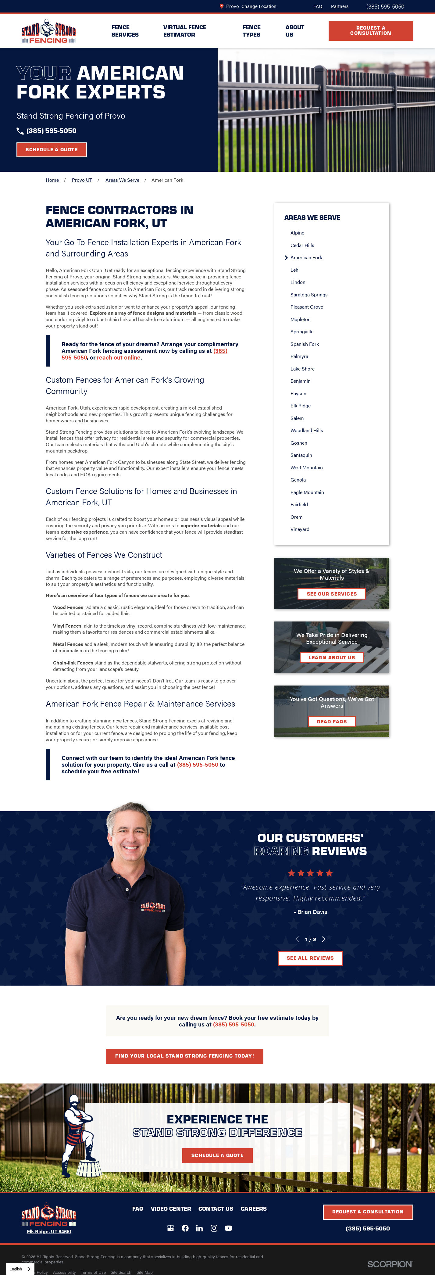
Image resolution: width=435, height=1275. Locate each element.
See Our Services (341, 593)
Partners (339, 6)
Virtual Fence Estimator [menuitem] (184, 30)
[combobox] (20, 1269)
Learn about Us (341, 657)
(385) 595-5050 (385, 6)
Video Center (171, 1208)
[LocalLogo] (49, 31)
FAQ (317, 6)
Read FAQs (341, 721)
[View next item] (328, 939)
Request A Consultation (370, 30)
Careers (254, 1208)
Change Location (258, 6)
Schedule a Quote (52, 149)
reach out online (119, 366)
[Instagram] (214, 1228)
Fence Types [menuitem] (252, 30)
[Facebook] (185, 1228)
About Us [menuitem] (295, 30)
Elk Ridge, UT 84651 (49, 1231)
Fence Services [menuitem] (125, 30)
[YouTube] (228, 1228)
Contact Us (215, 1208)
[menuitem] (343, 233)
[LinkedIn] (199, 1228)
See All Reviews (315, 957)
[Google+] (170, 1228)
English (15, 1269)
